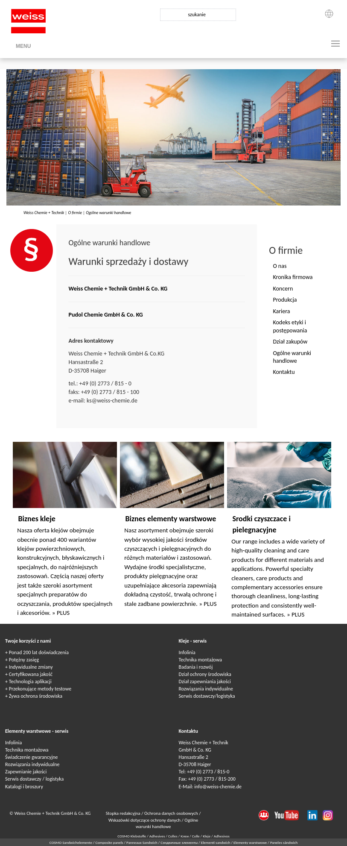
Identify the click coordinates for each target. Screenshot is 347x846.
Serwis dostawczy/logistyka (207, 696)
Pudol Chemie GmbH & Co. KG (105, 314)
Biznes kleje (36, 518)
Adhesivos (222, 836)
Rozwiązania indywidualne (206, 689)
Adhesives (157, 836)
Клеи (185, 836)
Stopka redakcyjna (124, 813)
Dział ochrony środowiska (205, 674)
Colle (196, 836)
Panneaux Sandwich (142, 842)
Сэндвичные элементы (179, 842)
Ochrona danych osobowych (171, 813)
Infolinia (187, 652)
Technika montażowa (200, 660)
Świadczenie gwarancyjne (31, 757)
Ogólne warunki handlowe (108, 212)
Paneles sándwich (283, 842)
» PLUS (61, 613)
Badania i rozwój (196, 667)
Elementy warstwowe (250, 842)
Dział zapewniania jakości (205, 681)
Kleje (206, 836)
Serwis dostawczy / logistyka (34, 779)
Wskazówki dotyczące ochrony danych (145, 820)
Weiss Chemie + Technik (43, 212)
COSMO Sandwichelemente (71, 842)
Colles (173, 836)
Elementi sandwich (216, 842)
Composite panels (109, 842)
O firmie (75, 212)
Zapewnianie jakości (26, 772)
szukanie (197, 15)
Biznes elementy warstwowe (170, 518)
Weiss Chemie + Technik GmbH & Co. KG (117, 288)
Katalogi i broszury (24, 787)
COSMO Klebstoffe (131, 836)
